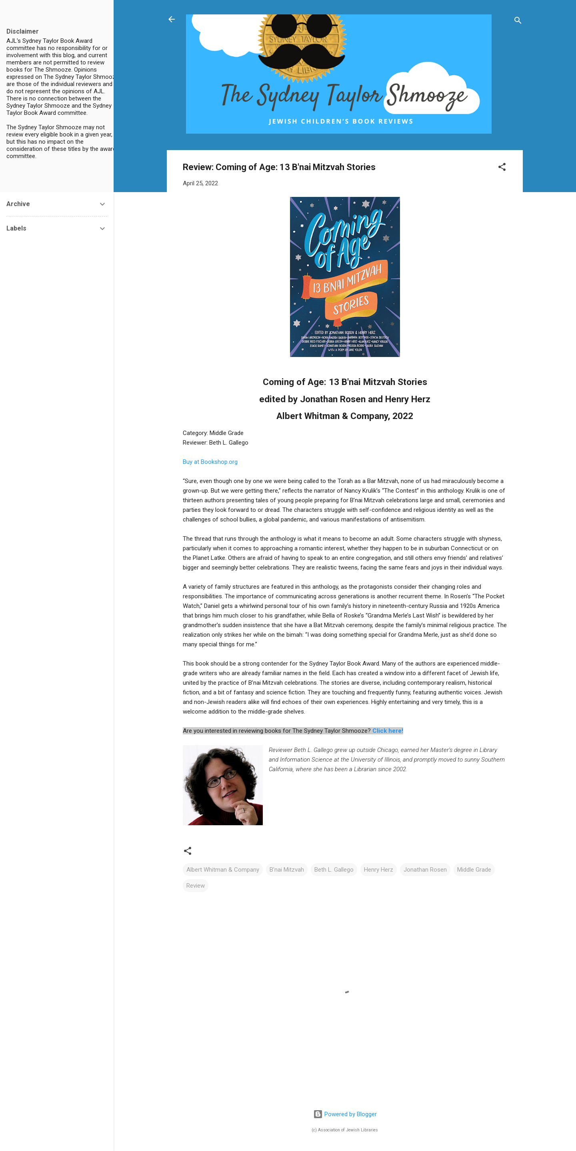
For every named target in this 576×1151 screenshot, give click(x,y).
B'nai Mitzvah (287, 869)
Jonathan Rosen (425, 869)
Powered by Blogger (345, 1114)
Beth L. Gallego (334, 869)
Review (195, 885)
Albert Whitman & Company (222, 869)
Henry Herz (378, 869)
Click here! (387, 730)
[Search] (518, 22)
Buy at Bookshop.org (210, 461)
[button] (502, 168)
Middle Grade (474, 869)
